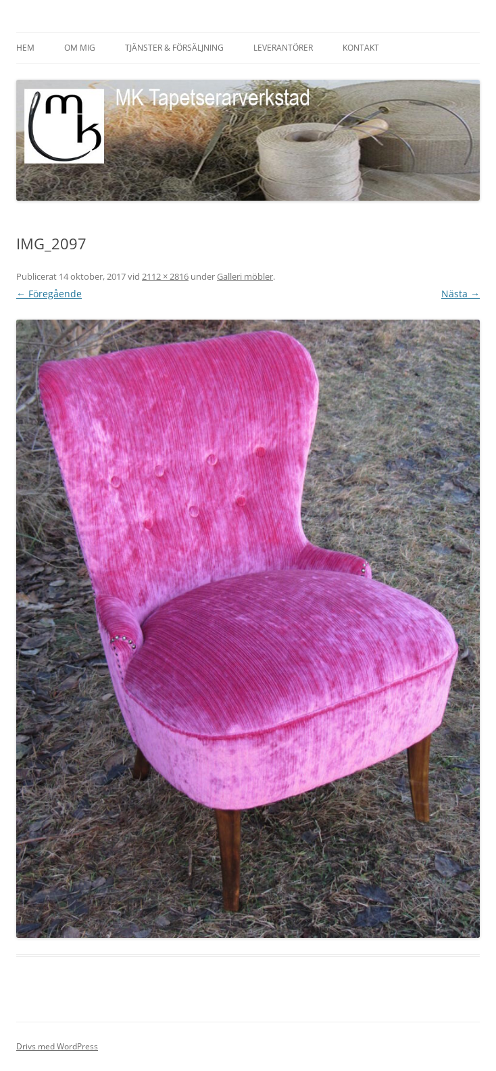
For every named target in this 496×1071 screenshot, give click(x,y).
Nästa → (460, 293)
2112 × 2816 (165, 276)
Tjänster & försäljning (174, 47)
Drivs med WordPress (57, 1046)
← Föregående (49, 293)
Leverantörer (283, 47)
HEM (25, 47)
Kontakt (361, 47)
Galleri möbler (245, 276)
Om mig (79, 47)
